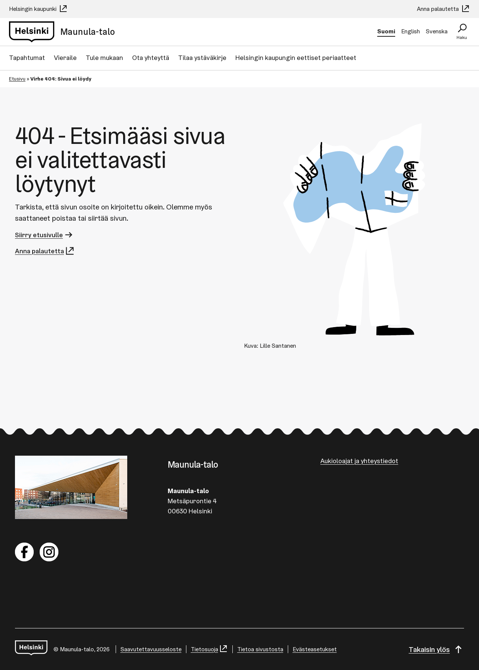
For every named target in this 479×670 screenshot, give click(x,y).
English (410, 31)
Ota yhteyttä (150, 57)
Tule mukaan (104, 57)
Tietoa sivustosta (260, 649)
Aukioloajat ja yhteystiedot (359, 460)
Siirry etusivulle (44, 235)
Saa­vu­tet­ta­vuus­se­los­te (150, 649)
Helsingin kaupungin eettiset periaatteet (295, 57)
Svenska (437, 31)
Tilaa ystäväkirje (202, 57)
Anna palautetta (443, 8)
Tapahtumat (27, 57)
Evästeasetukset (315, 649)
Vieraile (65, 57)
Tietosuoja (209, 649)
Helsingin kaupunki (38, 8)
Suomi (386, 31)
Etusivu (17, 78)
